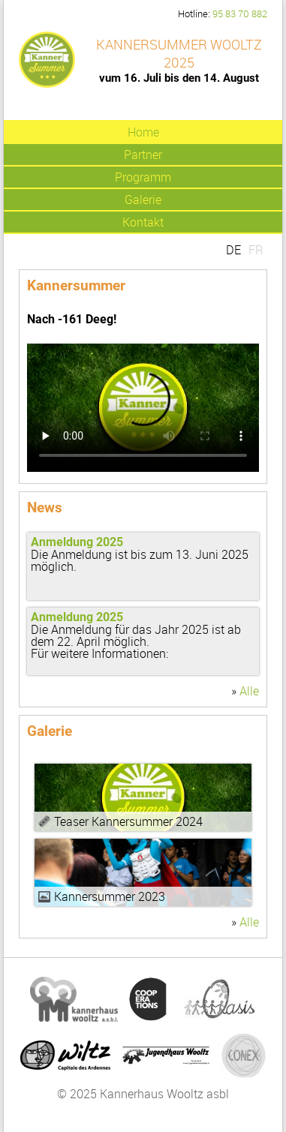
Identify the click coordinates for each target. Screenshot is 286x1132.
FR (255, 250)
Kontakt (143, 222)
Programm (143, 177)
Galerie (143, 199)
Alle (249, 691)
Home (143, 132)
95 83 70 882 (239, 14)
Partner (143, 154)
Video (143, 797)
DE (233, 250)
